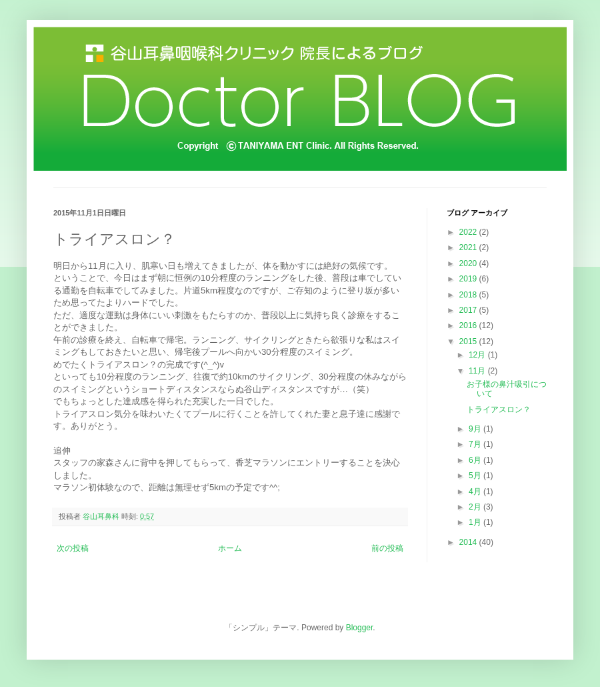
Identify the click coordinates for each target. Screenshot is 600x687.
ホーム (230, 548)
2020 (469, 263)
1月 (476, 522)
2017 (469, 310)
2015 (469, 341)
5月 (476, 475)
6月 (476, 460)
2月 (476, 507)
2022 (469, 232)
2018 (469, 294)
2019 (469, 278)
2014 (469, 542)
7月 (476, 444)
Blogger (359, 627)
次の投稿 (73, 548)
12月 (478, 355)
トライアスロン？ (499, 409)
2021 (469, 247)
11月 (478, 371)
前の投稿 (387, 548)
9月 (476, 429)
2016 (469, 325)
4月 (476, 491)
